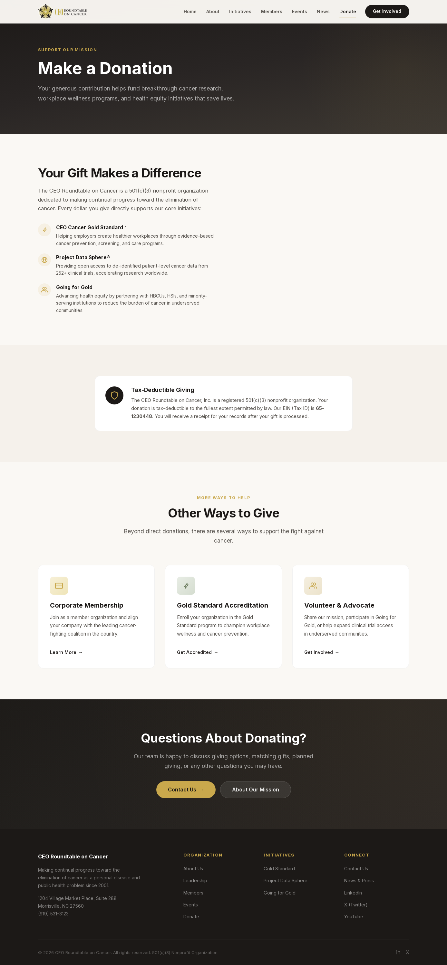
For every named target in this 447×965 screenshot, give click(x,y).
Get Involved (387, 11)
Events (299, 11)
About (212, 11)
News (323, 11)
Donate (347, 11)
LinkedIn (353, 892)
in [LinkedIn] (398, 952)
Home (190, 11)
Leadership (195, 880)
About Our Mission (255, 789)
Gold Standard (279, 868)
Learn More (66, 657)
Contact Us (186, 789)
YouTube (353, 916)
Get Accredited (197, 657)
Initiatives (240, 11)
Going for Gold (280, 892)
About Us (193, 868)
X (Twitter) (356, 904)
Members (271, 11)
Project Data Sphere (285, 880)
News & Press (359, 880)
